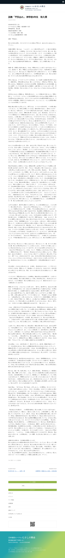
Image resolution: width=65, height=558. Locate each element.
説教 (11, 460)
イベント (10, 496)
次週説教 (10, 503)
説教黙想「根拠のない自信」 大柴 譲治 (46, 471)
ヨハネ (15, 460)
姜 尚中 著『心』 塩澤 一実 (16, 471)
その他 (10, 517)
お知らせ (10, 493)
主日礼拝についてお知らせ (15, 513)
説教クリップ (11, 510)
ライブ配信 (11, 500)
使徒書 (19, 460)
